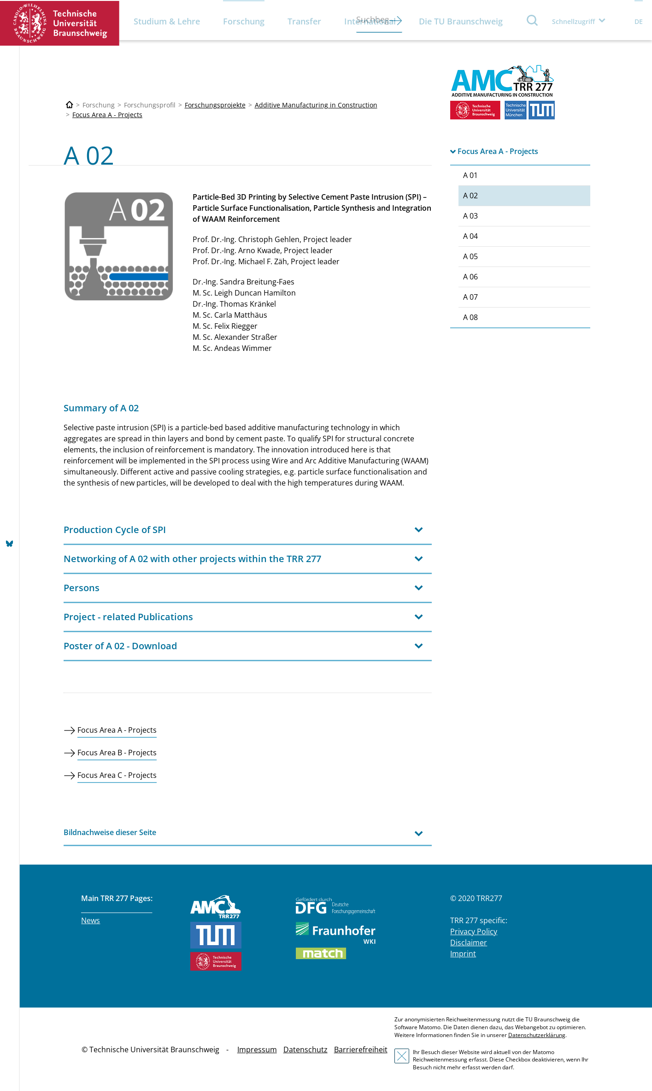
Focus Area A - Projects (107, 114)
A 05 (470, 256)
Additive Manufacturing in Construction (316, 105)
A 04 (470, 236)
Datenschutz (305, 1049)
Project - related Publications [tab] (128, 617)
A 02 (470, 195)
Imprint (463, 954)
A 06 (470, 277)
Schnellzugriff (573, 21)
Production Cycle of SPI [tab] (115, 529)
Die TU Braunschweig (461, 21)
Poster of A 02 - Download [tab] (120, 646)
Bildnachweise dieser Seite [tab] (110, 832)
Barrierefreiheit (361, 1049)
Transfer (304, 21)
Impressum (257, 1049)
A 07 (470, 297)
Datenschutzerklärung (536, 1035)
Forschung (243, 21)
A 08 (470, 317)
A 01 (470, 175)
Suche (533, 20)
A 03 (470, 216)
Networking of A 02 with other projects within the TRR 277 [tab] (192, 558)
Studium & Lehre (167, 21)
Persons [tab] (82, 587)
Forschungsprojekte (215, 105)
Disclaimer (468, 942)
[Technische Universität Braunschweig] (69, 105)
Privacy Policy (473, 931)
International (370, 21)
